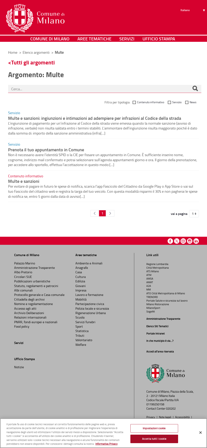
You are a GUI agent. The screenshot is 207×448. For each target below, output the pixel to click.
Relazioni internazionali (30, 317)
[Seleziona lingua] (193, 18)
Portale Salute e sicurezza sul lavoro (167, 300)
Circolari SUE (23, 276)
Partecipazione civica (89, 304)
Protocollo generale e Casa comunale (39, 294)
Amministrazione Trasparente (34, 267)
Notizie (19, 367)
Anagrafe (81, 267)
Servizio (177, 102)
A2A (148, 286)
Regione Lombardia (157, 264)
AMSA (149, 278)
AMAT (149, 282)
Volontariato (83, 340)
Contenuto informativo (150, 102)
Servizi (126, 41)
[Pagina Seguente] (110, 213)
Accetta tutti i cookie (154, 439)
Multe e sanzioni (23, 181)
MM (148, 289)
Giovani (80, 286)
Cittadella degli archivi (29, 299)
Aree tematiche (94, 41)
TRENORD (152, 297)
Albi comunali (23, 290)
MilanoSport (153, 308)
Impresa (80, 290)
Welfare (80, 344)
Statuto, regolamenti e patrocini (36, 286)
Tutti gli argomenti (33, 62)
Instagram (189, 241)
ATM (148, 275)
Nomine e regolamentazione (33, 304)
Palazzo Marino (24, 263)
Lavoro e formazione (89, 294)
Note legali (165, 417)
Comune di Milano (49, 41)
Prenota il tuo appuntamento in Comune (46, 149)
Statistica (82, 331)
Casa (78, 272)
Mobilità (81, 299)
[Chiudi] (200, 432)
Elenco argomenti (36, 52)
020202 (171, 408)
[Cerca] (195, 89)
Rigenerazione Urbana (90, 313)
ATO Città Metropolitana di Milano (165, 293)
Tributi (79, 335)
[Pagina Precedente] (94, 213)
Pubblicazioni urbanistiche (32, 281)
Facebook (170, 241)
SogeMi (150, 311)
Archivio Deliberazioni (29, 313)
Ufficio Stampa (159, 41)
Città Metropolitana (157, 267)
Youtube (183, 241)
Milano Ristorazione (157, 304)
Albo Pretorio (23, 272)
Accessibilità (182, 417)
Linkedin (196, 241)
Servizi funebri (85, 322)
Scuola (79, 317)
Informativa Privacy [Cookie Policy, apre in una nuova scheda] (106, 444)
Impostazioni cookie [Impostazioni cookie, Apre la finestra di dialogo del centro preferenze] (154, 428)
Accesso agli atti (25, 308)
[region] (103, 433)
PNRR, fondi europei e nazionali (35, 322)
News (193, 102)
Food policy (21, 326)
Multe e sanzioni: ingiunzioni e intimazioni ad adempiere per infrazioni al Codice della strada (94, 118)
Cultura (80, 276)
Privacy (151, 417)
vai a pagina (179, 213)
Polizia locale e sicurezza (92, 308)
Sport (79, 326)
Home (12, 52)
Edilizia (80, 281)
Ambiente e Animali (88, 263)
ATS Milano (152, 271)
